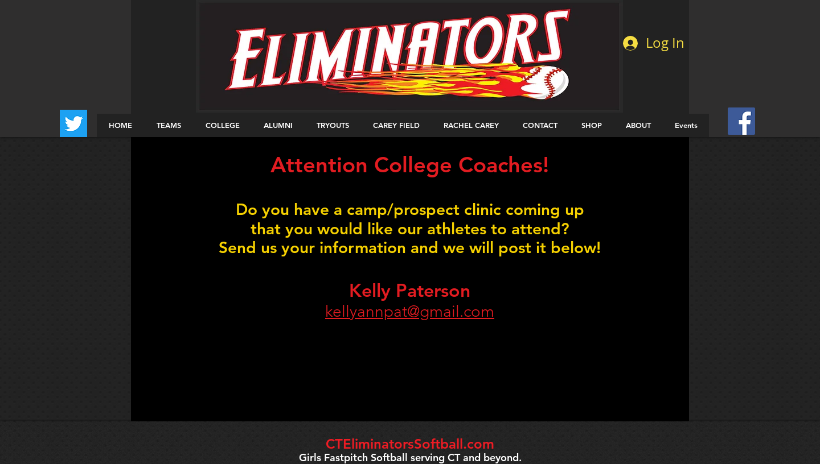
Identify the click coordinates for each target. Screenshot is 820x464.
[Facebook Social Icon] (741, 121)
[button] (168, 125)
